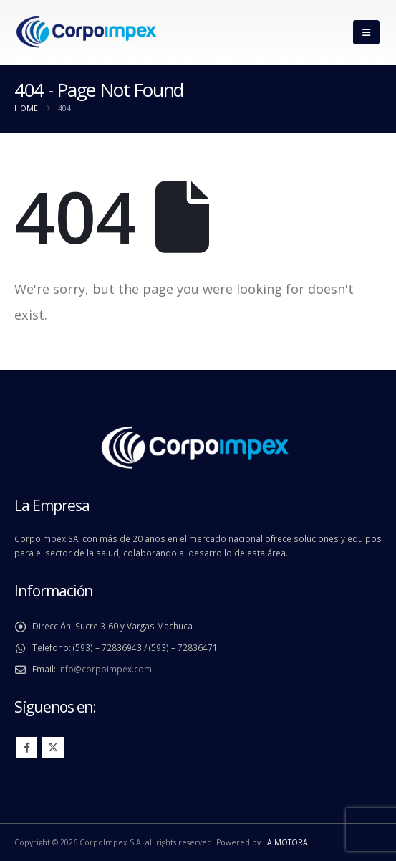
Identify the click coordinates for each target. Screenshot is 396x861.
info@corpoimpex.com (105, 669)
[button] (366, 32)
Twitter (53, 747)
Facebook (26, 747)
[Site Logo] (86, 32)
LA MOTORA (285, 842)
